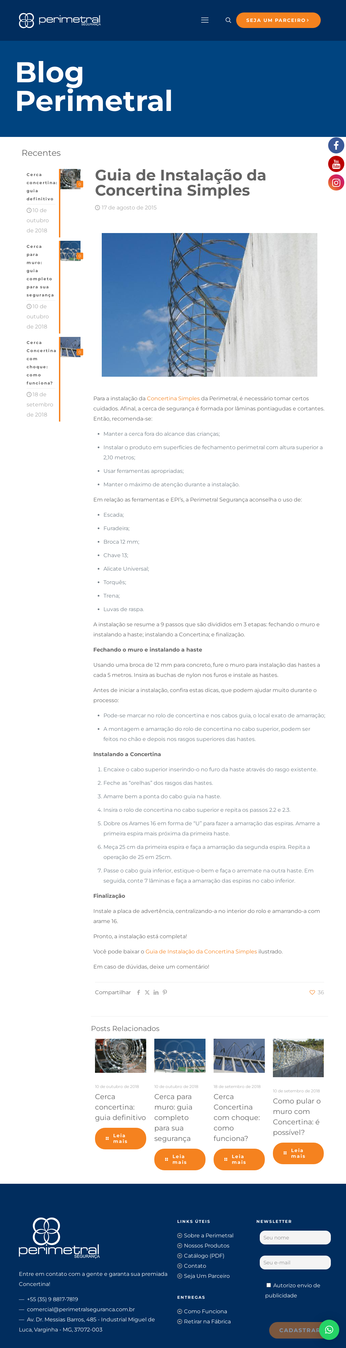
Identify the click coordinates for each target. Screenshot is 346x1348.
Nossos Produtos (206, 1245)
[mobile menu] (205, 20)
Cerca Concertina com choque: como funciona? (237, 1117)
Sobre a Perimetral (208, 1235)
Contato (195, 1266)
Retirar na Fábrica (207, 1321)
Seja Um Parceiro (207, 1276)
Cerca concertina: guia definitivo (120, 1107)
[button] (329, 1330)
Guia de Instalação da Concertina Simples (201, 951)
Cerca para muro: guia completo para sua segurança (173, 1117)
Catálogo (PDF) (204, 1256)
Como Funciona (205, 1311)
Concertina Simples (173, 398)
